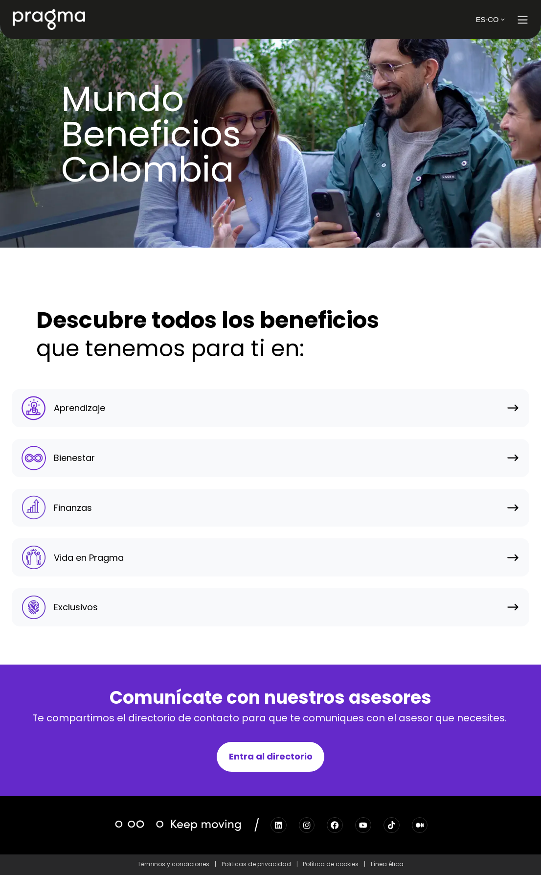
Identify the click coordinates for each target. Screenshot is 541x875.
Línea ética (387, 864)
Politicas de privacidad (256, 864)
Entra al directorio (271, 756)
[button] (522, 19)
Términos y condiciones (173, 864)
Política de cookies (331, 864)
